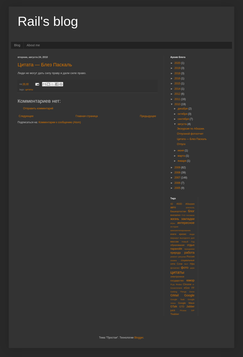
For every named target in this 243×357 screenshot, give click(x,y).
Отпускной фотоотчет (190, 133)
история (174, 226)
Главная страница (87, 116)
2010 (178, 104)
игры (172, 223)
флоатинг (175, 268)
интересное (186, 223)
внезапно (175, 215)
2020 (178, 63)
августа (183, 124)
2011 (178, 99)
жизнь (174, 219)
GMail (174, 295)
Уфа (192, 263)
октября (183, 113)
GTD (181, 306)
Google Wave (186, 303)
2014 (178, 88)
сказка (173, 260)
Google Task (177, 299)
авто (173, 207)
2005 (178, 188)
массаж (174, 241)
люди (192, 234)
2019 (178, 68)
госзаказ (190, 215)
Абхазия (189, 204)
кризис (182, 234)
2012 (178, 93)
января (182, 160)
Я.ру (172, 284)
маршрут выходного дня (182, 238)
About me (33, 45)
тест (186, 264)
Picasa (183, 310)
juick (172, 310)
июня (181, 150)
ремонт (173, 256)
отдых (190, 245)
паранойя (176, 248)
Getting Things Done (182, 291)
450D (179, 204)
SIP (192, 310)
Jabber (190, 306)
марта (182, 155)
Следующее (26, 116)
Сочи (179, 263)
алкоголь (190, 207)
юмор (190, 280)
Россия (190, 256)
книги (173, 234)
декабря (183, 108)
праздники (189, 249)
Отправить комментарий (38, 108)
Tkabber (174, 314)
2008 (178, 172)
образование (177, 245)
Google (189, 295)
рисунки (182, 256)
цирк (192, 268)
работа (189, 252)
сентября (184, 119)
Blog (17, 45)
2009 (178, 167)
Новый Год (188, 241)
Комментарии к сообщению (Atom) (60, 122)
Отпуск (181, 144)
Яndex (179, 284)
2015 (178, 83)
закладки (187, 219)
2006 (178, 182)
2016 (178, 78)
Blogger (138, 337)
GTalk (173, 306)
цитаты (29, 89)
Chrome (187, 284)
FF (192, 287)
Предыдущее (148, 116)
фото (184, 267)
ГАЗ (183, 215)
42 (171, 204)
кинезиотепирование (180, 230)
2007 (178, 177)
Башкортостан (178, 211)
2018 (178, 73)
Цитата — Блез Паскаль (45, 64)
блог (191, 211)
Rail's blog (48, 21)
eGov (187, 287)
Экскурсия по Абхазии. (191, 128)
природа (175, 252)
